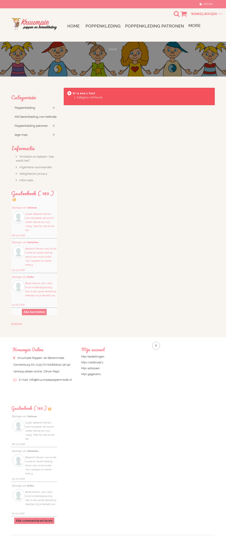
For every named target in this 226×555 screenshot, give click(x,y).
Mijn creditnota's (92, 362)
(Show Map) (51, 371)
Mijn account (93, 349)
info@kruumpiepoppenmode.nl (50, 379)
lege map (21, 134)
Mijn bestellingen (92, 356)
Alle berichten (34, 312)
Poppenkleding (25, 107)
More (194, 25)
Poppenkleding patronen (31, 125)
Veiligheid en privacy (33, 173)
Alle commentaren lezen (34, 520)
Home (113, 49)
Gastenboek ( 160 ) (29, 408)
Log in (207, 4)
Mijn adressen (90, 368)
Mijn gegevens (91, 374)
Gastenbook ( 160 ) (32, 193)
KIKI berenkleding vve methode (36, 116)
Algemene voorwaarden (35, 167)
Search (172, 16)
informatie (26, 180)
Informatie (23, 148)
